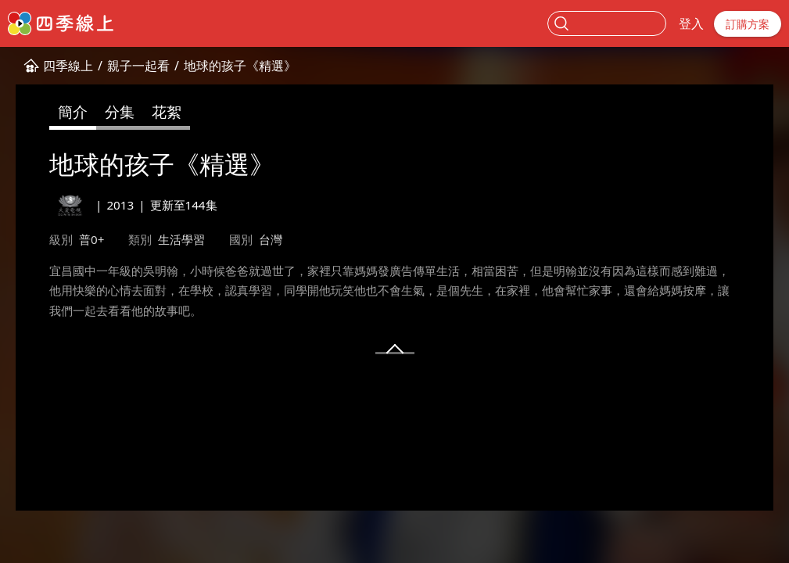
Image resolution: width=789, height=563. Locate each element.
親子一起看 (138, 65)
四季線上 (68, 65)
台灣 (270, 239)
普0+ (91, 239)
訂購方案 (747, 23)
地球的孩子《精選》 (240, 65)
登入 (691, 23)
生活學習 (181, 239)
